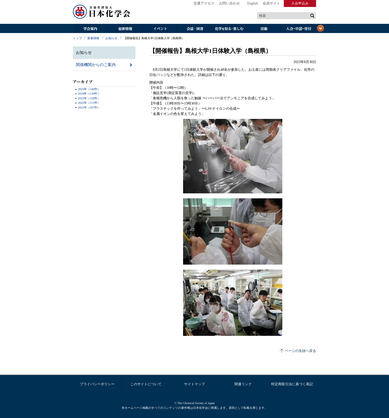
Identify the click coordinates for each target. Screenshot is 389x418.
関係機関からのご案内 (96, 65)
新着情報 (93, 38)
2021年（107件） (89, 107)
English (252, 3)
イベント (159, 29)
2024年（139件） (89, 93)
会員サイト (271, 3)
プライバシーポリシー (97, 384)
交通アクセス (204, 3)
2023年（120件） (89, 98)
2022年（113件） (89, 102)
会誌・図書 (194, 29)
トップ (77, 38)
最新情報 (125, 29)
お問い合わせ (229, 3)
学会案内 (90, 29)
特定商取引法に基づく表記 (292, 384)
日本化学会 (101, 12)
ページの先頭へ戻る (300, 351)
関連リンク (243, 384)
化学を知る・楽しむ (229, 29)
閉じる (320, 28)
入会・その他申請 (298, 29)
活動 (264, 29)
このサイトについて (146, 384)
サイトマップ (194, 384)
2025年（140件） (89, 89)
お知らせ (111, 38)
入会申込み (300, 3)
